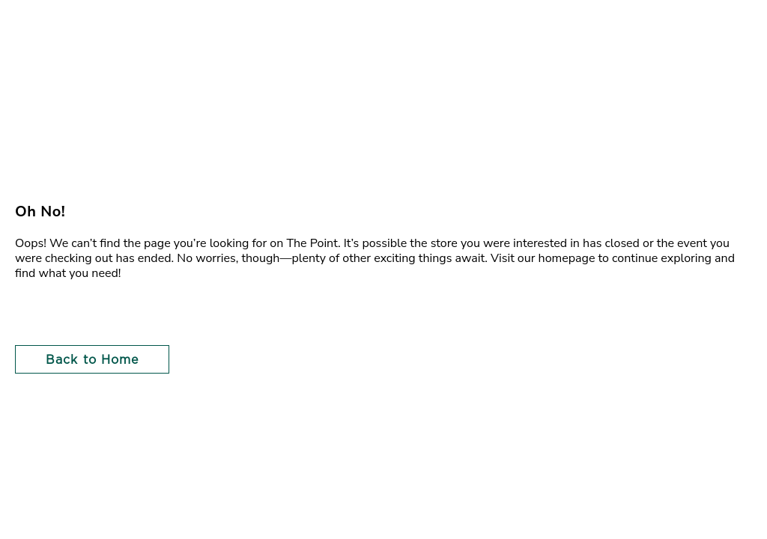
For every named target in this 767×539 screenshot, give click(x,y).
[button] (87, 359)
